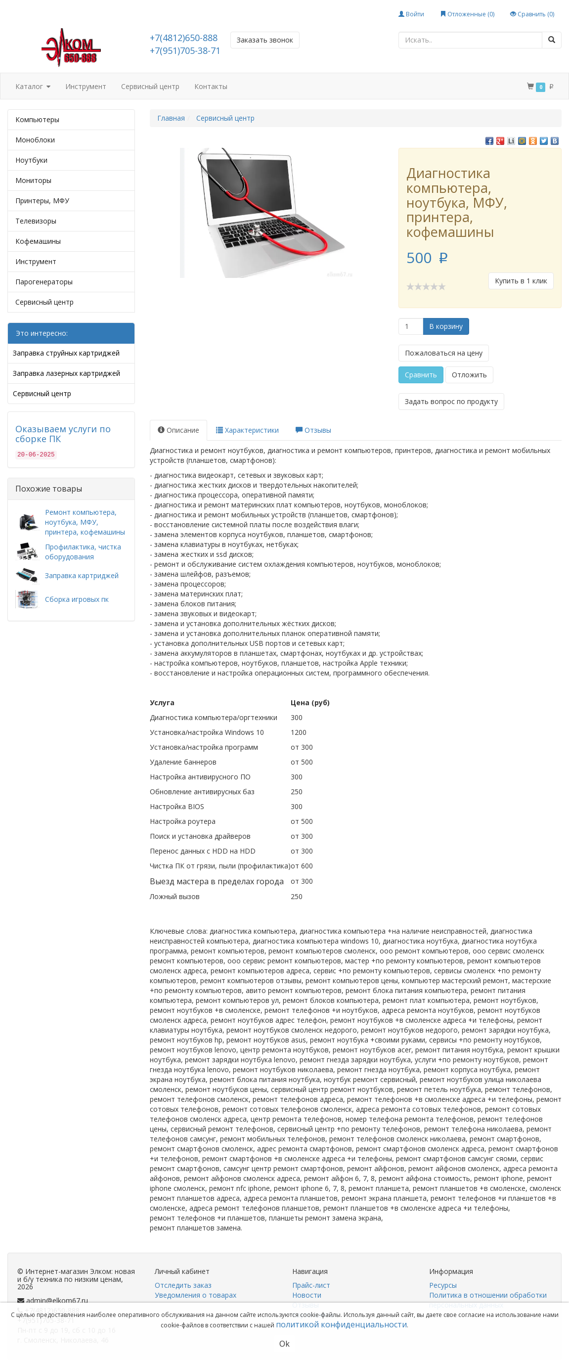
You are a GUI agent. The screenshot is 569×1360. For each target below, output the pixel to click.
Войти (411, 14)
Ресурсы (443, 1285)
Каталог (32, 86)
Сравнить (421, 374)
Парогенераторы (44, 281)
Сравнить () (532, 14)
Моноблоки (35, 139)
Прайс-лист (311, 1285)
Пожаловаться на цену (443, 353)
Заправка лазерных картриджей (66, 373)
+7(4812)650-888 (184, 38)
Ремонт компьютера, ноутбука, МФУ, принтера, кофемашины (85, 522)
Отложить (469, 374)
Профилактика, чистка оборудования (83, 551)
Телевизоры (35, 221)
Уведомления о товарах (195, 1295)
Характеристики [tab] (247, 430)
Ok (284, 1343)
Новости (306, 1295)
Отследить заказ (183, 1285)
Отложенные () (467, 14)
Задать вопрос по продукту (451, 401)
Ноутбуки (31, 160)
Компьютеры (37, 119)
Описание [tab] (178, 430)
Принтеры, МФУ (42, 200)
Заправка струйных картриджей (66, 353)
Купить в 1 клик (521, 280)
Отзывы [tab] (313, 430)
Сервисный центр (150, 86)
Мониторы (33, 180)
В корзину (446, 326)
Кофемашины (38, 241)
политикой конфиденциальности (341, 1324)
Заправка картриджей (82, 575)
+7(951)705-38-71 (185, 50)
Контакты (210, 86)
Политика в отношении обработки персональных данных (488, 1300)
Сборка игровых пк (77, 599)
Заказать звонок (265, 40)
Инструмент (85, 86)
